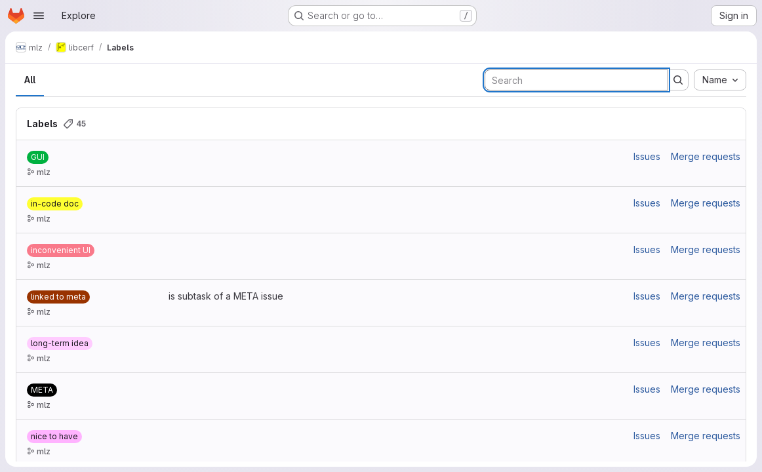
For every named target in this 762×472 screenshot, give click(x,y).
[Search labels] (576, 79)
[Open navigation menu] (38, 15)
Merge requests (705, 156)
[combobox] (720, 79)
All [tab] (29, 79)
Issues (646, 156)
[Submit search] (678, 79)
